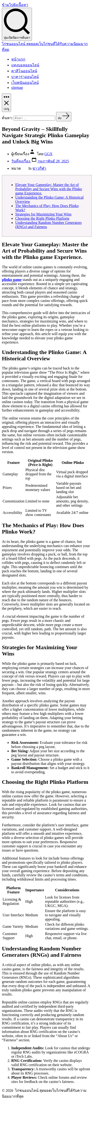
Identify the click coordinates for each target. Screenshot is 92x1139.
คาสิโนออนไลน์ (24, 71)
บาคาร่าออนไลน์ (25, 77)
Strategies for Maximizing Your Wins (43, 214)
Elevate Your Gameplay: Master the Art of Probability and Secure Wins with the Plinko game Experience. (48, 189)
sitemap (17, 88)
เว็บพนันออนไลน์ (25, 83)
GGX (48, 154)
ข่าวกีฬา (39, 168)
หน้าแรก (18, 59)
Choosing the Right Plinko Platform (42, 218)
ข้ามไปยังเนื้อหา (15, 5)
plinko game (12, 280)
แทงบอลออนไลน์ (25, 65)
